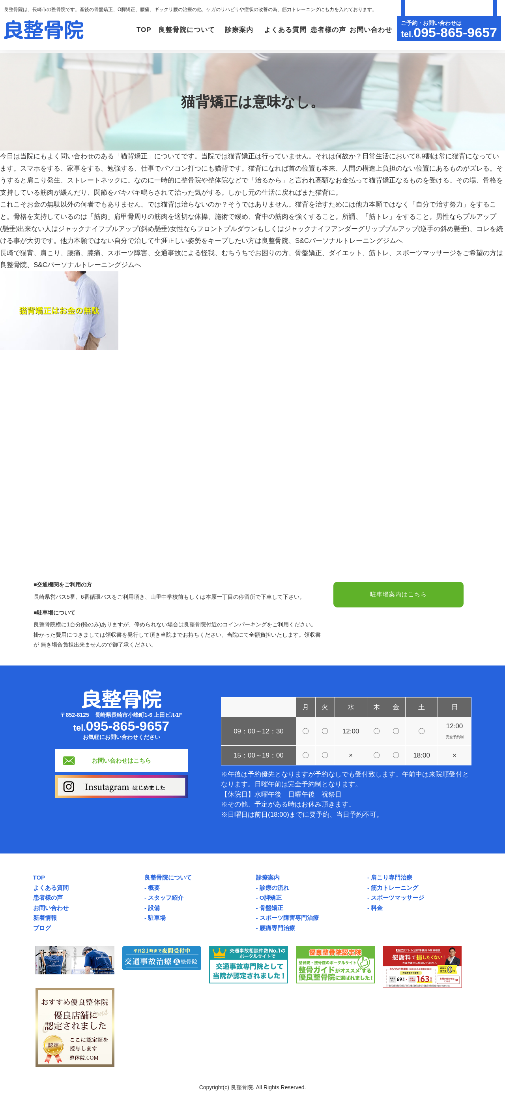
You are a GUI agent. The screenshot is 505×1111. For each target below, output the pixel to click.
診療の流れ (274, 887)
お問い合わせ (368, 30)
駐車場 (157, 917)
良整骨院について (168, 877)
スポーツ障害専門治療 (289, 917)
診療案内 (268, 877)
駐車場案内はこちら (398, 595)
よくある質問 (274, 30)
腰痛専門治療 (277, 928)
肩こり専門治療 (391, 877)
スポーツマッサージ (397, 897)
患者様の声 (321, 30)
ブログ (42, 928)
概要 (154, 887)
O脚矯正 (271, 897)
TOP (114, 30)
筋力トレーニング (394, 887)
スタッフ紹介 (165, 897)
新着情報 (45, 917)
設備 (154, 907)
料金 (377, 907)
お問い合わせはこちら (121, 760)
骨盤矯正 (271, 907)
